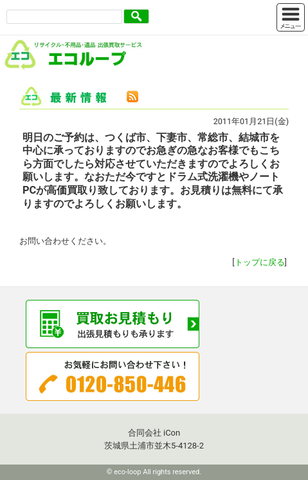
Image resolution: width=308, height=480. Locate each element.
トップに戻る (260, 262)
